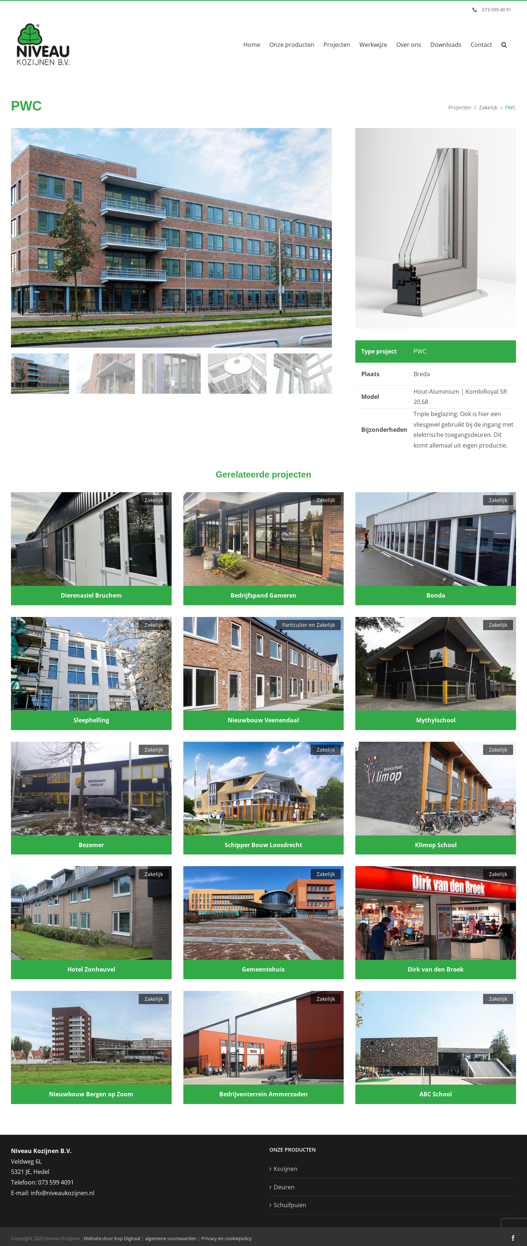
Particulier (294, 624)
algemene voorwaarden (171, 1238)
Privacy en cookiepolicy (226, 1238)
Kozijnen (286, 1169)
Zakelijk (488, 107)
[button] (504, 44)
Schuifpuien (290, 1205)
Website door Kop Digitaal (112, 1238)
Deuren (284, 1187)
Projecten (459, 107)
